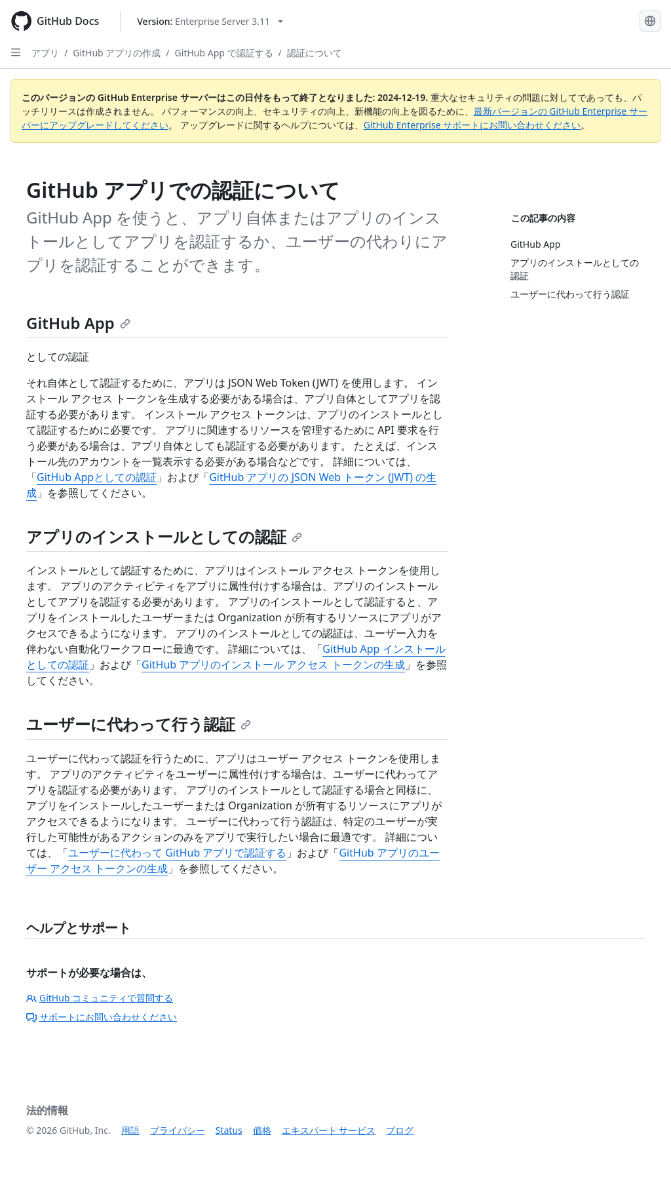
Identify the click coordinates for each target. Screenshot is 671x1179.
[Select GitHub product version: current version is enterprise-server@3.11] (210, 21)
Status (229, 1130)
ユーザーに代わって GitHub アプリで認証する (177, 852)
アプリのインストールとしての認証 (164, 536)
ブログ (399, 1130)
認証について (314, 53)
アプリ (45, 53)
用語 (130, 1130)
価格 (262, 1130)
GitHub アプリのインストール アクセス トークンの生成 (273, 664)
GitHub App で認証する (224, 53)
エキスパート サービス (329, 1130)
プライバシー (177, 1130)
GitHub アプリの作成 (117, 53)
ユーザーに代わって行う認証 (138, 724)
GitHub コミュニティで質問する (99, 998)
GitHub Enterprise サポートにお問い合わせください (472, 125)
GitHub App (78, 323)
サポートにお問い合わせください (101, 1017)
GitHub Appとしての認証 (97, 477)
